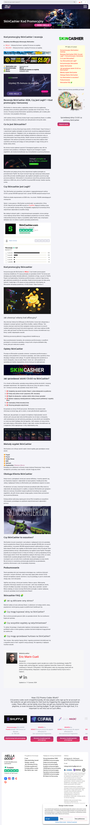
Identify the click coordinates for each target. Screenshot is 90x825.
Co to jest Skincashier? (67, 58)
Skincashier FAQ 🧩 (66, 82)
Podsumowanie (65, 80)
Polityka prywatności (31, 766)
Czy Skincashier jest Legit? (68, 61)
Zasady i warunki (29, 762)
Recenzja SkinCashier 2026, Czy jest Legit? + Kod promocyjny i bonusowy (71, 55)
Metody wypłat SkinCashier (68, 72)
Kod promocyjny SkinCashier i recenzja (69, 51)
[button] (86, 806)
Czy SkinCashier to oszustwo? (69, 77)
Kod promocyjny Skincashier (69, 63)
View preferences (80, 819)
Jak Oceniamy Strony (31, 764)
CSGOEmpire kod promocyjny (52, 768)
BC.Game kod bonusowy (50, 776)
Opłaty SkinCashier (66, 66)
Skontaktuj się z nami (31, 770)
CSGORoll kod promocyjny (51, 760)
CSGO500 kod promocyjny (51, 774)
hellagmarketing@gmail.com (72, 766)
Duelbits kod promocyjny (50, 766)
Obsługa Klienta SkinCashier (69, 75)
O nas (26, 758)
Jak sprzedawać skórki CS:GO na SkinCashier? (70, 69)
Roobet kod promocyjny (50, 764)
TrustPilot (32, 205)
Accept (48, 819)
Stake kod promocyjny (50, 762)
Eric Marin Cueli (29, 656)
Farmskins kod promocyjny (51, 772)
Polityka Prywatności (72, 822)
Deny (61, 819)
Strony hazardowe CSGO (50, 758)
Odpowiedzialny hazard (31, 760)
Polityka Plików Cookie (60, 822)
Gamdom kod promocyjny (50, 770)
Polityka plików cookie (31, 768)
